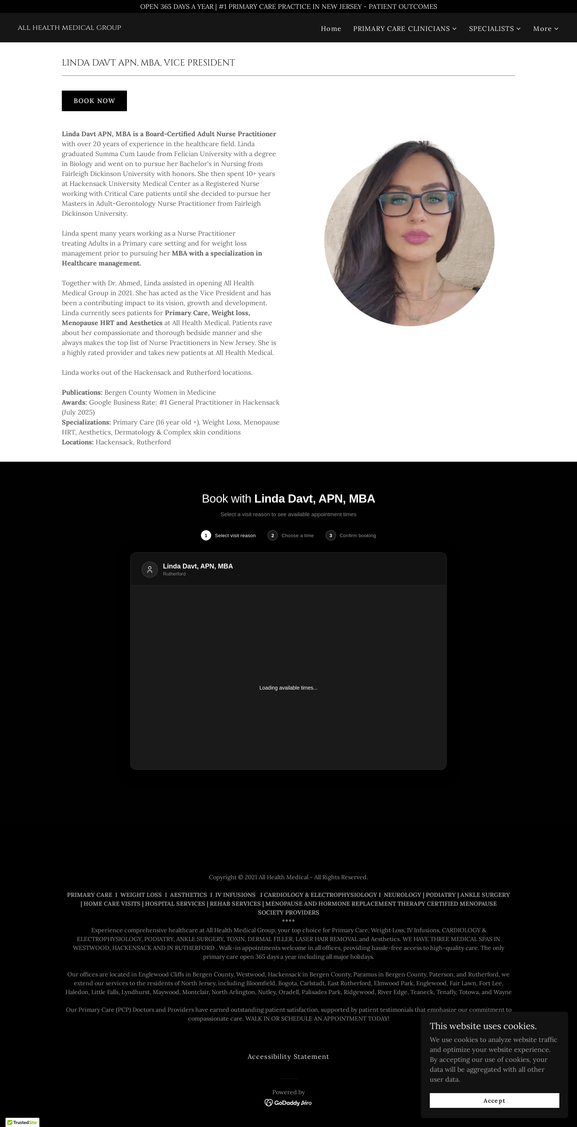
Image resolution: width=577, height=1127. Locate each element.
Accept (494, 1100)
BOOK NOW (94, 100)
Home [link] (331, 28)
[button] (405, 29)
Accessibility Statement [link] (288, 1056)
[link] (69, 27)
